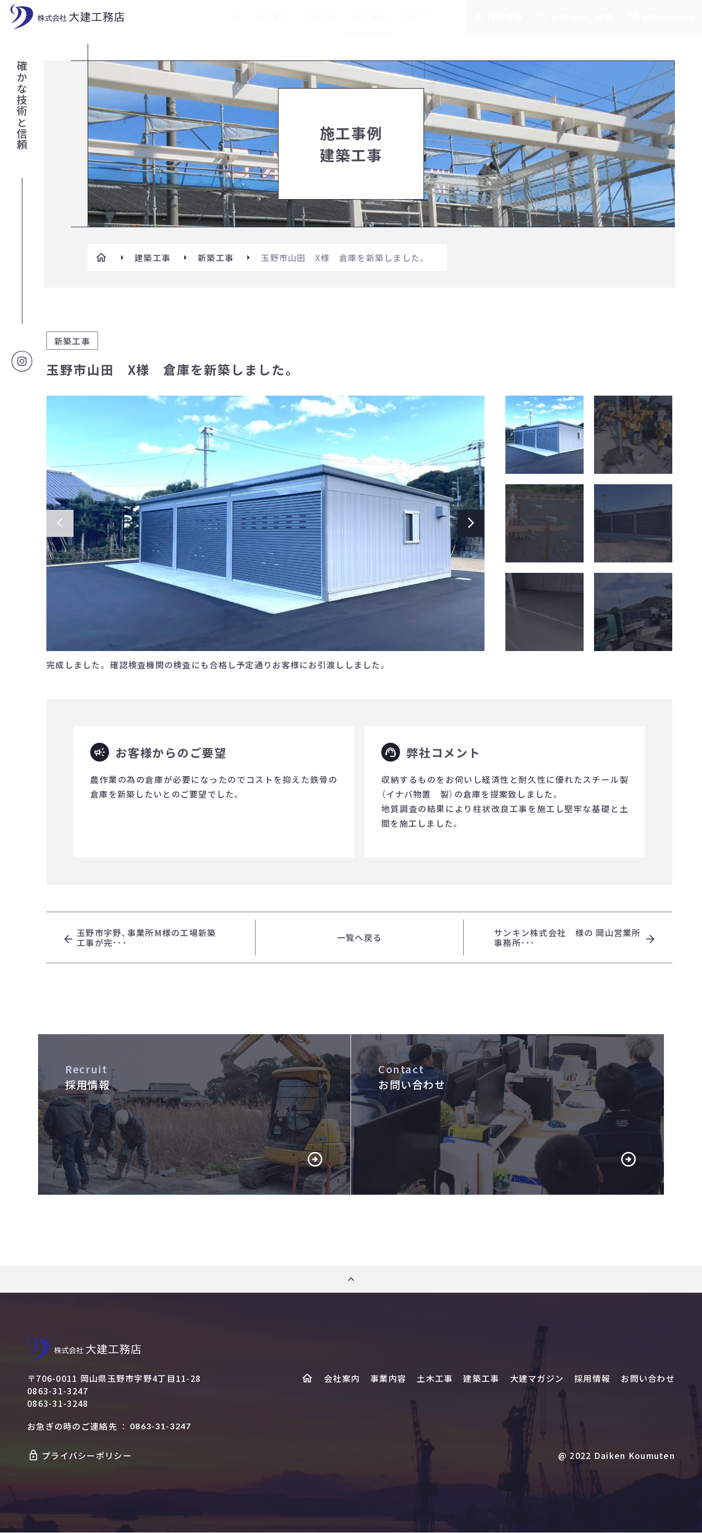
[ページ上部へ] (351, 1279)
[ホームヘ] (307, 1378)
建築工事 (153, 257)
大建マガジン (427, 16)
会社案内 (272, 16)
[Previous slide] (60, 523)
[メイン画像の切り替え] (544, 435)
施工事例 (369, 16)
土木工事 (435, 1378)
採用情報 (505, 16)
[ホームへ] (235, 16)
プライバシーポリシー (87, 1456)
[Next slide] (471, 523)
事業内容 (320, 16)
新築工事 (216, 257)
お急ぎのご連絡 (582, 16)
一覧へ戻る (359, 937)
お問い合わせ (669, 16)
